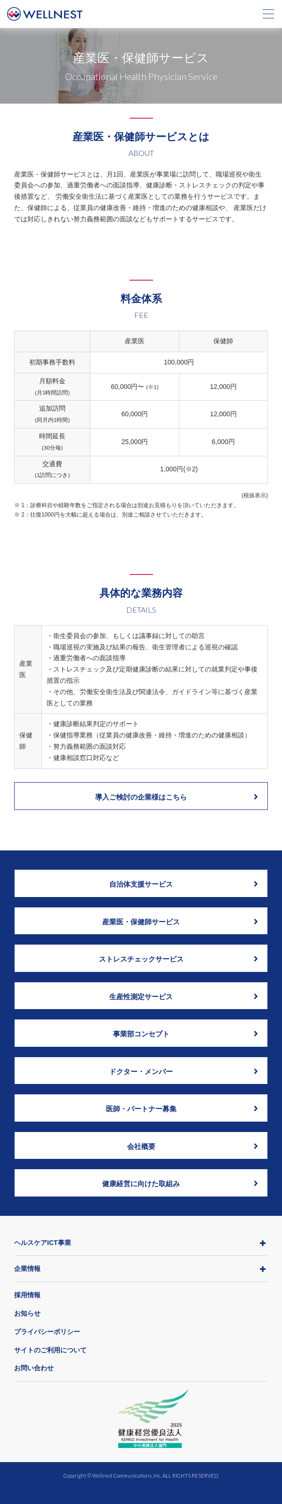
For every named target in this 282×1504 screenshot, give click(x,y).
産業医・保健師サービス (180, 921)
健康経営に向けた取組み (180, 1183)
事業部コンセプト (185, 1033)
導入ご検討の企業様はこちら (176, 796)
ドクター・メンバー (183, 1071)
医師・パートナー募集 (182, 1108)
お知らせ (27, 1313)
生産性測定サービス (183, 996)
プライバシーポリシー (47, 1331)
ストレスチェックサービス (178, 958)
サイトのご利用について (50, 1350)
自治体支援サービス (183, 884)
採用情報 (27, 1295)
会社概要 (192, 1146)
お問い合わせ (34, 1368)
